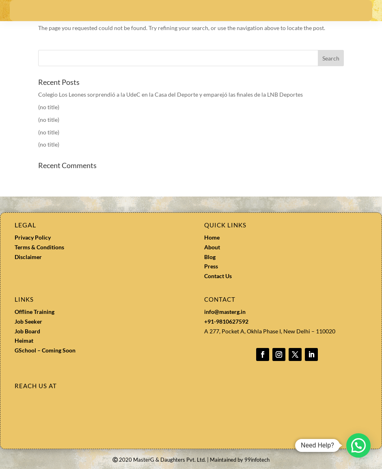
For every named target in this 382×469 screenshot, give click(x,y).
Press (211, 266)
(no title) (48, 107)
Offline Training (34, 311)
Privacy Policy (33, 237)
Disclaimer (28, 256)
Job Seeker (28, 321)
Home (212, 237)
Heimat (24, 340)
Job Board (27, 331)
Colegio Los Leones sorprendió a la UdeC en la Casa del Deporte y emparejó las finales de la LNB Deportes (170, 94)
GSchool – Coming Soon (46, 350)
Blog (210, 256)
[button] (358, 445)
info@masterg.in (225, 311)
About (212, 247)
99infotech (257, 459)
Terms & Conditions (39, 247)
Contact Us (218, 275)
